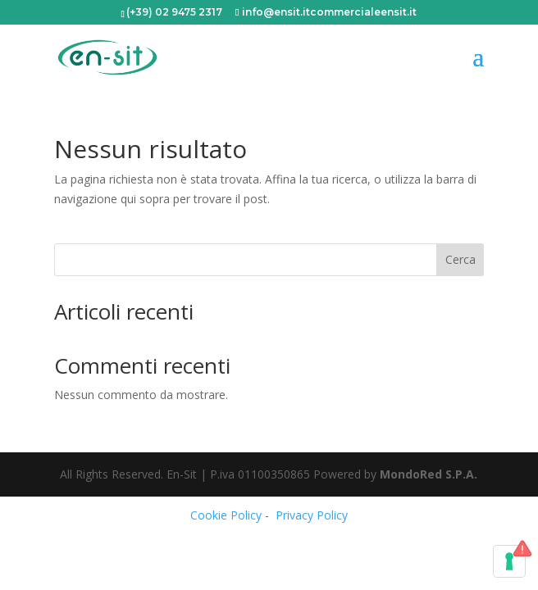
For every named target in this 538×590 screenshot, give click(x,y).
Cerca (460, 259)
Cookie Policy (226, 515)
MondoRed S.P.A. (428, 474)
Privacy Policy (312, 515)
